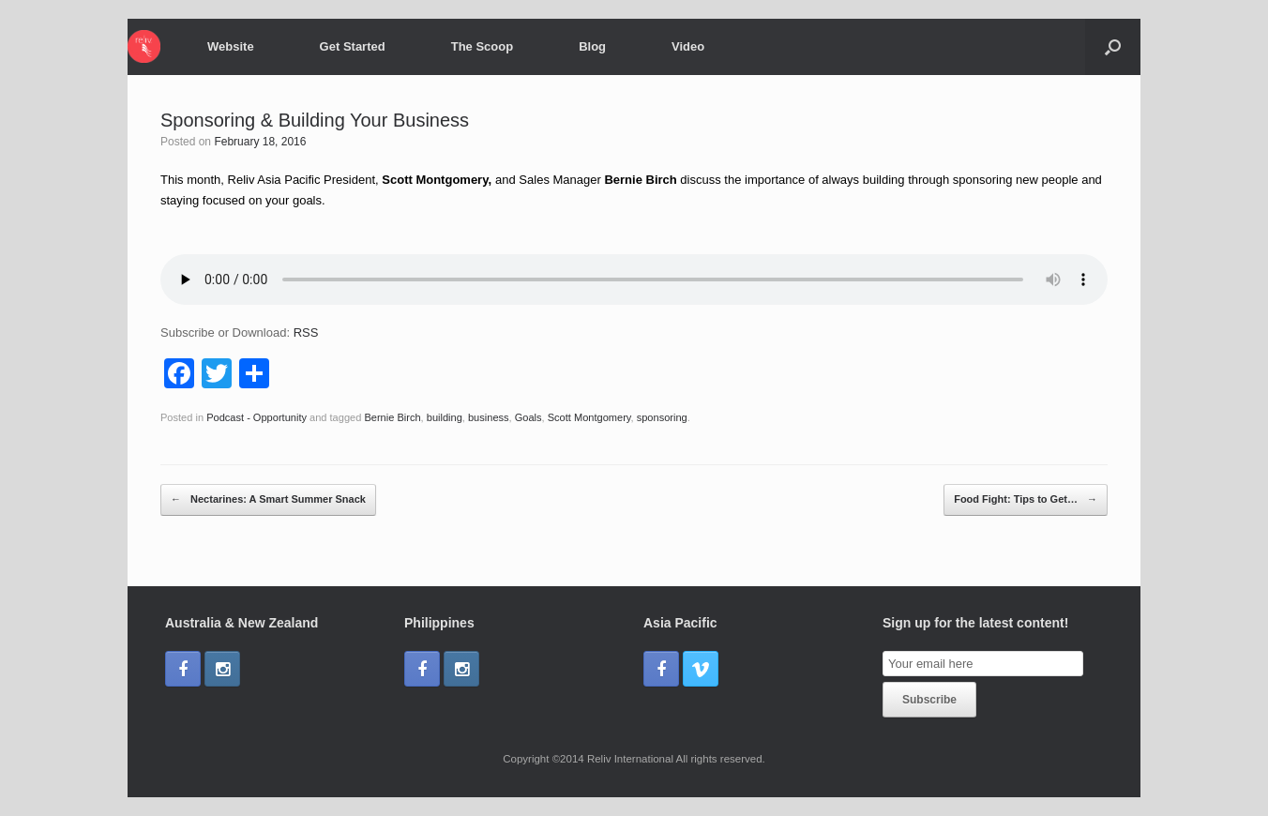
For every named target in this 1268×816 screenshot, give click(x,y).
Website (230, 46)
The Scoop (482, 46)
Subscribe (929, 699)
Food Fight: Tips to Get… (1025, 500)
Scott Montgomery (589, 417)
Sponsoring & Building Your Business (314, 120)
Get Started (352, 46)
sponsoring (662, 417)
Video (688, 46)
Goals (528, 417)
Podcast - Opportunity (256, 417)
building (444, 417)
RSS (306, 332)
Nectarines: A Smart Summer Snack (268, 500)
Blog (592, 46)
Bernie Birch (392, 417)
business (488, 417)
